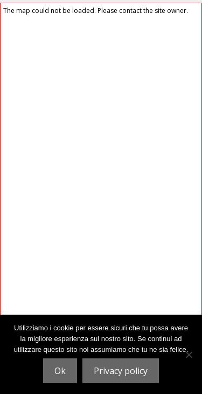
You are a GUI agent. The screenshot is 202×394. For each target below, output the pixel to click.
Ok (60, 371)
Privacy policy (121, 371)
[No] (188, 354)
